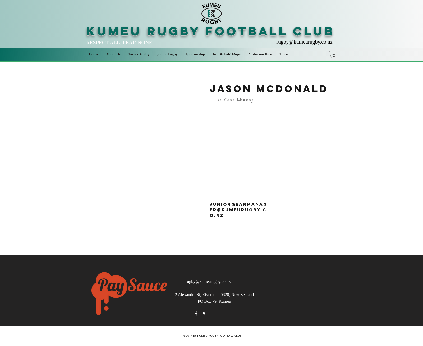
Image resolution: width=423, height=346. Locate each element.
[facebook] (196, 313)
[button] (227, 54)
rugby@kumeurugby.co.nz (208, 281)
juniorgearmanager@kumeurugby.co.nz (239, 210)
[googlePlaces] (204, 313)
